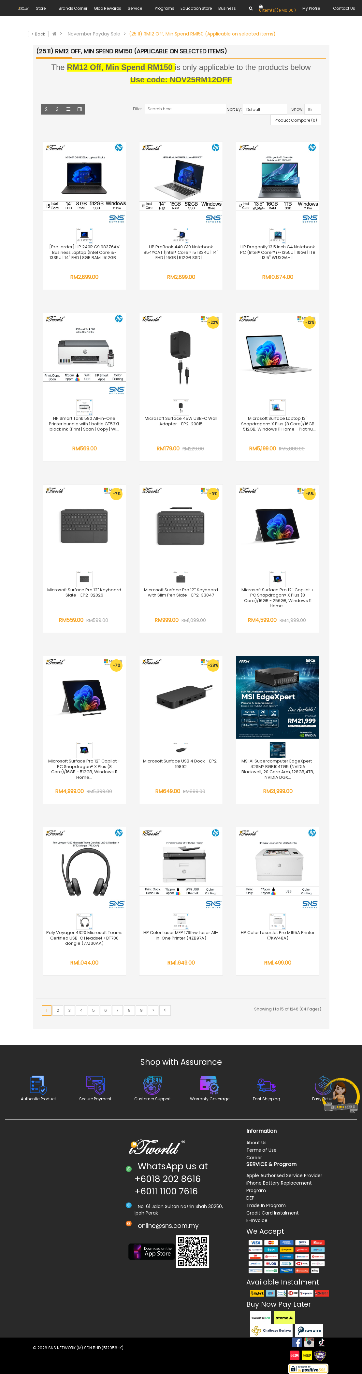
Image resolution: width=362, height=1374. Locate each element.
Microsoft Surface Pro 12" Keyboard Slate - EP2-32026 (84, 592)
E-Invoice (257, 1220)
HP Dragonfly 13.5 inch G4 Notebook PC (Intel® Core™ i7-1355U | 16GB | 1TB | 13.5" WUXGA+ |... (277, 252)
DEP (250, 1198)
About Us (256, 1142)
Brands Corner (73, 8)
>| (165, 1010)
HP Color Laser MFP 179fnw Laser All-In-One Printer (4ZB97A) (180, 935)
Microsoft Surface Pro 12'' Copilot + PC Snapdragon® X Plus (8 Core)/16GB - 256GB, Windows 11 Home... (277, 598)
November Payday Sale (94, 34)
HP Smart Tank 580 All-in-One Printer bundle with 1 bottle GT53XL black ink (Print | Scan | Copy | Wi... (84, 423)
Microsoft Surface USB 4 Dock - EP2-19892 (181, 764)
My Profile (311, 8)
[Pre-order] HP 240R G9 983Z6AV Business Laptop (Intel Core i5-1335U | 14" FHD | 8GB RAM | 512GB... (84, 252)
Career (254, 1157)
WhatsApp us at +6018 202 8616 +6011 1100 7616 (171, 1178)
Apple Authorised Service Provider (284, 1175)
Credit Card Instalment (272, 1213)
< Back (38, 34)
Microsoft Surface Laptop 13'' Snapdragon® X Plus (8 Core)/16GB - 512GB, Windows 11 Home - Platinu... (278, 423)
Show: (297, 109)
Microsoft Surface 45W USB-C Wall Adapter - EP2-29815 (181, 421)
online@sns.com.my (168, 1225)
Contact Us (344, 8)
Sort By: (234, 109)
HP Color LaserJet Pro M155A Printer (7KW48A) (278, 935)
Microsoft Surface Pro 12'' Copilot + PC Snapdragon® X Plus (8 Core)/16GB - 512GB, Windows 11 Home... (84, 769)
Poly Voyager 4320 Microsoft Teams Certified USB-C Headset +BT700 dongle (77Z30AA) (84, 937)
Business (227, 8)
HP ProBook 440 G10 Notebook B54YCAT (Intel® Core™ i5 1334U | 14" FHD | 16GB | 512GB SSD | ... (181, 252)
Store (41, 8)
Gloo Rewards (108, 8)
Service (135, 8)
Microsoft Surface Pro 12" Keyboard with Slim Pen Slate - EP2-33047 (181, 592)
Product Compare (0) (296, 120)
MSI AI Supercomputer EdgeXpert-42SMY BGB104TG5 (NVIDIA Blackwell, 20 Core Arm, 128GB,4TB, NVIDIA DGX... (277, 769)
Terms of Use (261, 1150)
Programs (164, 8)
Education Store (196, 8)
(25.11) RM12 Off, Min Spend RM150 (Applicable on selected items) (202, 34)
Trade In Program (266, 1205)
